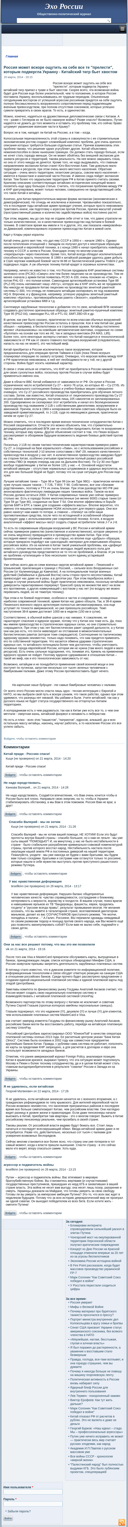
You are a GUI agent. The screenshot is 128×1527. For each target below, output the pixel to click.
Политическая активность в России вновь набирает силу (94, 1381)
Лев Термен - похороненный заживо (95, 1395)
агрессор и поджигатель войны (29, 1164)
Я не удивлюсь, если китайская (29, 1086)
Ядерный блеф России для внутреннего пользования (89, 1389)
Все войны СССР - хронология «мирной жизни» (91, 1458)
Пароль (9, 1499)
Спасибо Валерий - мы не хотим (34, 822)
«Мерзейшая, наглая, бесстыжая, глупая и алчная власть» (93, 1341)
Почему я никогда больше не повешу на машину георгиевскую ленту (96, 1373)
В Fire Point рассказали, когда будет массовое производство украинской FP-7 (95, 1269)
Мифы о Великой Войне (87, 1307)
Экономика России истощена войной (95, 1261)
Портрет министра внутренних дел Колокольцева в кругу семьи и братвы (96, 1321)
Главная (12, 56)
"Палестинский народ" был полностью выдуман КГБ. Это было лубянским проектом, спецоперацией (96, 1468)
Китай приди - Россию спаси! (27, 754)
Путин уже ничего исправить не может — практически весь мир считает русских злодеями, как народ (97, 1440)
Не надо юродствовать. (22, 782)
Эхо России (64, 6)
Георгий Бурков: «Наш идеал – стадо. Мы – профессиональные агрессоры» (96, 1430)
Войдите (9, 738)
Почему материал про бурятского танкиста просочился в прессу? (93, 1313)
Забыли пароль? (19, 1511)
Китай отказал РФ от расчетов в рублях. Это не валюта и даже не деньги (93, 1420)
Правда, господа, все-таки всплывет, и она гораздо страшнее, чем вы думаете (97, 1363)
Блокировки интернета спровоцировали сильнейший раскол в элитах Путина (97, 1229)
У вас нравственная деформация (35, 881)
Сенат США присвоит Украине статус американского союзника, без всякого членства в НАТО (96, 1331)
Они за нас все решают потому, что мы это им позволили (49, 944)
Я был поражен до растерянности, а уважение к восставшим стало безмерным (95, 1351)
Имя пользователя (18, 1487)
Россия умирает (81, 1302)
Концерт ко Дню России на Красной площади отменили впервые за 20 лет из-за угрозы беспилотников (97, 1252)
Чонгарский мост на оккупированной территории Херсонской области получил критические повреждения (95, 1241)
